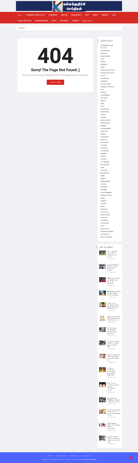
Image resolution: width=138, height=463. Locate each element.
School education (24, 21)
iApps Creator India (91, 459)
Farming (103, 125)
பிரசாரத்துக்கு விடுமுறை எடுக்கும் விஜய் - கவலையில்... (113, 425)
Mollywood (105, 173)
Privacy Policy (73, 456)
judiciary (104, 170)
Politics (104, 159)
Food (102, 106)
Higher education (41, 21)
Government (105, 95)
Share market (76, 15)
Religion (104, 139)
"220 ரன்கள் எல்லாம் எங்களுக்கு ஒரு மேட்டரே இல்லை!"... (114, 280)
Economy (104, 187)
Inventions (105, 112)
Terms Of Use (86, 456)
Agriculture (105, 215)
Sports (103, 134)
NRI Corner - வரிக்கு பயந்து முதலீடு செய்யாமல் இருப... (114, 293)
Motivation (105, 164)
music (103, 206)
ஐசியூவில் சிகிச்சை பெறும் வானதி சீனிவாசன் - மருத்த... (113, 267)
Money (103, 178)
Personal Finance (107, 231)
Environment (105, 181)
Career (103, 156)
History (104, 184)
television (104, 137)
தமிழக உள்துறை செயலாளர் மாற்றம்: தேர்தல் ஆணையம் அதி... (113, 439)
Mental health (106, 120)
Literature (105, 223)
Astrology (105, 212)
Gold (87, 15)
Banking (103, 153)
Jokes (103, 198)
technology (105, 234)
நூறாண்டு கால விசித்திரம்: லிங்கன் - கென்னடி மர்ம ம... (113, 400)
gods (114, 15)
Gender (103, 117)
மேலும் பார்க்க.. (87, 21)
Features (104, 148)
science (103, 92)
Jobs (102, 167)
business (104, 190)
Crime (103, 176)
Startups (104, 131)
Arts (102, 226)
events (95, 15)
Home (49, 456)
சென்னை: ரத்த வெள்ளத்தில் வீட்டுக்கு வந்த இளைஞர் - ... (112, 330)
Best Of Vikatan (106, 237)
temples (104, 201)
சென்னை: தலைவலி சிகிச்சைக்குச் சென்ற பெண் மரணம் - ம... (113, 318)
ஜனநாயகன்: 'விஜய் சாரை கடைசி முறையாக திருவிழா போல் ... (114, 412)
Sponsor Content (107, 87)
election (104, 98)
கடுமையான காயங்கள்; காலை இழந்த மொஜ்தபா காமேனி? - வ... (113, 305)
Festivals (104, 209)
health (103, 100)
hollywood (105, 109)
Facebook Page (60, 456)
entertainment (106, 192)
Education (104, 228)
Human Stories (106, 195)
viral (102, 103)
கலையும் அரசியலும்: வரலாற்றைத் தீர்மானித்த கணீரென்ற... (111, 371)
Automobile (105, 162)
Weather (64, 15)
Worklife (105, 15)
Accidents (104, 220)
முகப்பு (20, 15)
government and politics (35, 15)
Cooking (104, 145)
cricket (103, 203)
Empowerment (106, 128)
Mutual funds (106, 84)
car (102, 89)
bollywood (105, 142)
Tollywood (105, 151)
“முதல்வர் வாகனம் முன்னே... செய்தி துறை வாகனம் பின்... (113, 344)
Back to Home (55, 82)
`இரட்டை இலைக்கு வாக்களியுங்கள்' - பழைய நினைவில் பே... (113, 357)
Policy (54, 21)
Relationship (105, 123)
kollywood (64, 21)
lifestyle (104, 217)
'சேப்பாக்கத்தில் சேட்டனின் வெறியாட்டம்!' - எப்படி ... (112, 254)
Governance (53, 15)
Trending (75, 21)
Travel (103, 114)
